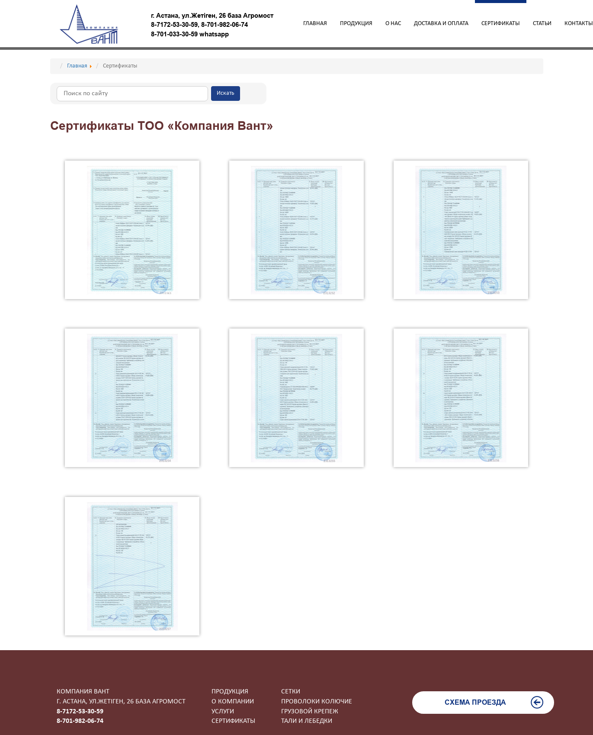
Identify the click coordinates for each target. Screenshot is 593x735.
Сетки (290, 691)
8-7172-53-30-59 (174, 25)
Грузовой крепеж (309, 711)
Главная (315, 23)
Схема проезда (494, 702)
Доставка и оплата (441, 23)
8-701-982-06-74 (224, 25)
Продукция (356, 23)
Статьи (542, 23)
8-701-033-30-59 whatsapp (190, 34)
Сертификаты (500, 23)
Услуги (223, 711)
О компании (233, 701)
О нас (393, 23)
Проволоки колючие (316, 701)
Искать (225, 93)
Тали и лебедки (306, 721)
